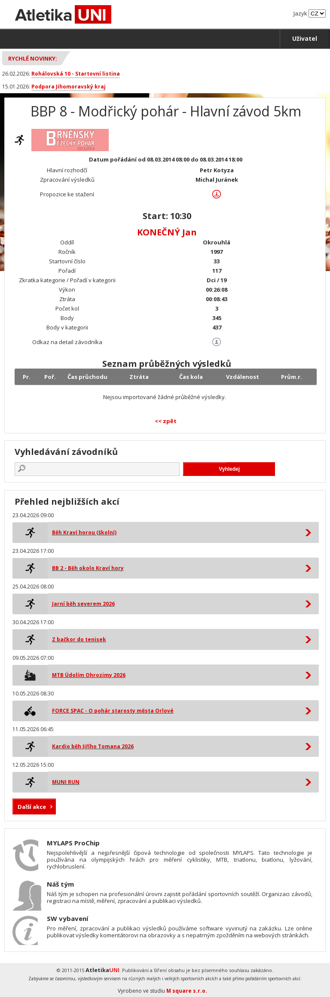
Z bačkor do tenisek (79, 639)
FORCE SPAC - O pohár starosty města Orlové (113, 710)
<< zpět (166, 421)
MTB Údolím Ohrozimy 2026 (88, 675)
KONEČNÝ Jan (167, 232)
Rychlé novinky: (32, 58)
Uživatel (304, 38)
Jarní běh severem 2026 (83, 603)
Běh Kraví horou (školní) (84, 532)
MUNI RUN (65, 782)
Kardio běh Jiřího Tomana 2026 (93, 746)
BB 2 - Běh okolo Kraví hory (88, 568)
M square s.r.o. (186, 990)
